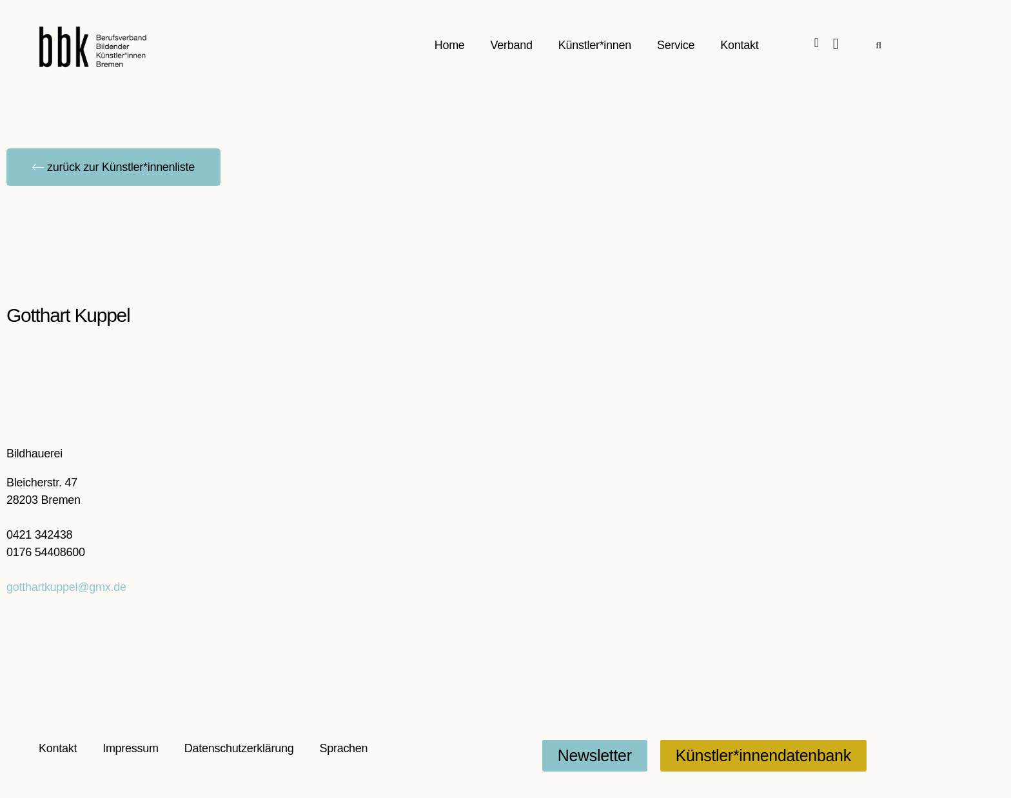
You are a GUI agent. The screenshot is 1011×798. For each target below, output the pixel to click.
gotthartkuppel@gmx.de (66, 587)
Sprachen (343, 748)
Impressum (131, 748)
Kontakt (739, 45)
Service (675, 45)
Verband (512, 45)
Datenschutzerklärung (239, 748)
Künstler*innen (594, 45)
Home (450, 45)
